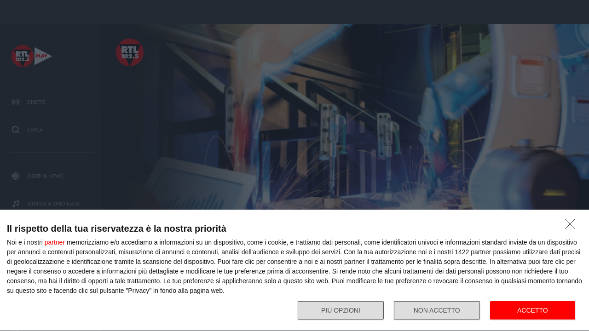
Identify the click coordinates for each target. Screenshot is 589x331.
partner (55, 242)
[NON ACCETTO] (572, 226)
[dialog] (294, 270)
